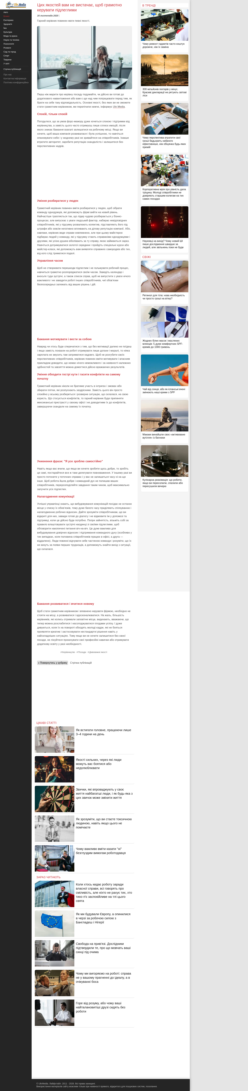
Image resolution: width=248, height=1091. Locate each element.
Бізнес (6, 16)
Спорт (6, 56)
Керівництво (68, 652)
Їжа (5, 28)
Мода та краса (10, 36)
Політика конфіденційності (17, 82)
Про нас (7, 74)
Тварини (7, 59)
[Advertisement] (84, 173)
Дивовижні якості (98, 652)
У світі (6, 63)
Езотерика (8, 20)
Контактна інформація (14, 78)
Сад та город (9, 52)
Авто (5, 12)
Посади (82, 652)
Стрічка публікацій (81, 662)
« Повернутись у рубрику (52, 662)
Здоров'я (7, 24)
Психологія (8, 44)
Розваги (7, 48)
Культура (7, 32)
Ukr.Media (119, 106)
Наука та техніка (11, 40)
